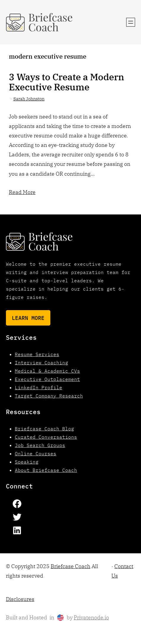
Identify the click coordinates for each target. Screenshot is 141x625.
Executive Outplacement (47, 379)
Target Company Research (49, 396)
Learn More (28, 317)
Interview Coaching (41, 363)
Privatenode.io (91, 617)
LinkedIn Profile (38, 387)
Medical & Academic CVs (47, 371)
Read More (22, 191)
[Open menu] (130, 22)
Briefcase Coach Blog (44, 429)
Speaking (27, 462)
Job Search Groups (40, 445)
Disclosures (20, 599)
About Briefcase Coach (46, 470)
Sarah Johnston (28, 99)
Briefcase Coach (70, 566)
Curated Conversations (46, 437)
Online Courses (35, 453)
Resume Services (37, 354)
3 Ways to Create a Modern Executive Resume (66, 82)
